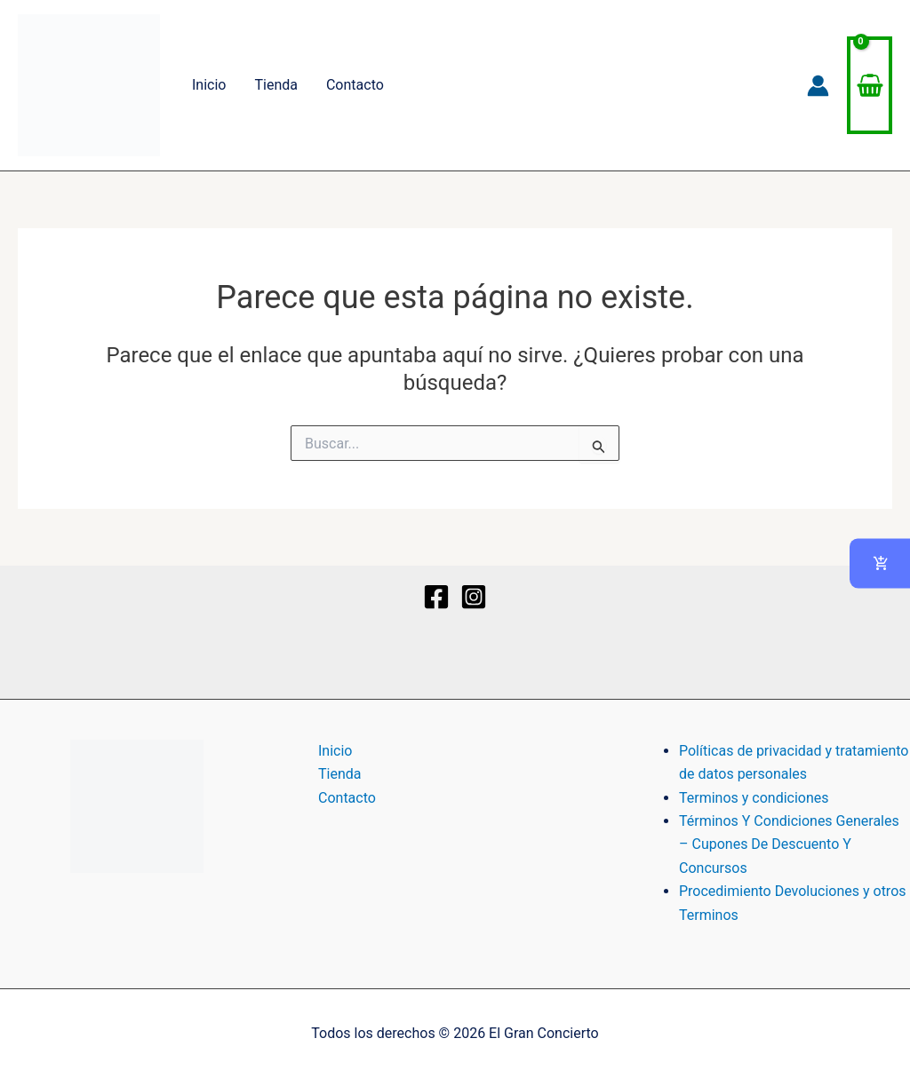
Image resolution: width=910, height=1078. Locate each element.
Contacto (355, 84)
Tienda (275, 84)
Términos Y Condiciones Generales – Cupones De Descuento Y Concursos (789, 844)
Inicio (209, 84)
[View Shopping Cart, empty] (869, 85)
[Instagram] (473, 596)
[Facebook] (436, 596)
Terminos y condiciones (754, 797)
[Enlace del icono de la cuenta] (818, 86)
